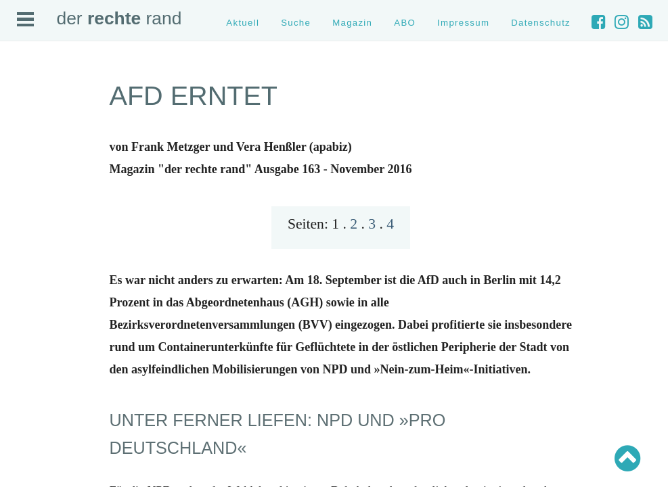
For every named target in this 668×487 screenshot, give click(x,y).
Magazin (352, 23)
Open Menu (25, 19)
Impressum (463, 23)
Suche (296, 23)
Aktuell (242, 23)
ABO (405, 23)
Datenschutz (541, 23)
